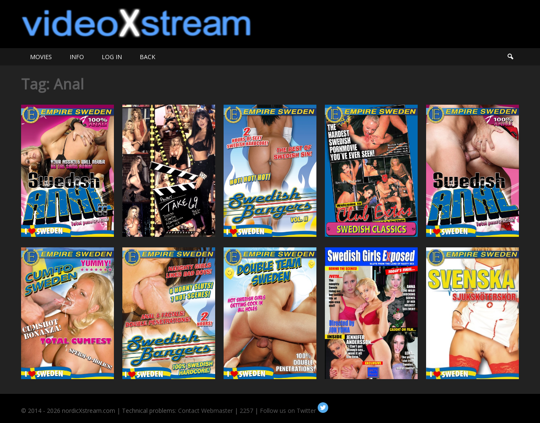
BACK (147, 57)
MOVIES (41, 57)
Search (510, 56)
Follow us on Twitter (294, 411)
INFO (77, 57)
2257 (246, 411)
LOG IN (112, 57)
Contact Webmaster (205, 411)
